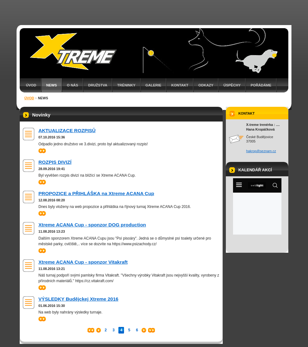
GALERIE (153, 85)
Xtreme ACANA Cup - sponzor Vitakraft (83, 262)
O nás (72, 85)
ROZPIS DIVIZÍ (55, 162)
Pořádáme (261, 85)
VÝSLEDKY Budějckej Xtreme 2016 (78, 299)
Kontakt (179, 85)
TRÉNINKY (126, 85)
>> (42, 150)
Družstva (97, 85)
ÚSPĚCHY (232, 85)
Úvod (31, 85)
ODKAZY (205, 85)
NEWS (51, 85)
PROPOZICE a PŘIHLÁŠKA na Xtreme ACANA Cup (96, 193)
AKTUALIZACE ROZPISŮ (67, 130)
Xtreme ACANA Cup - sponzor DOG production (92, 224)
